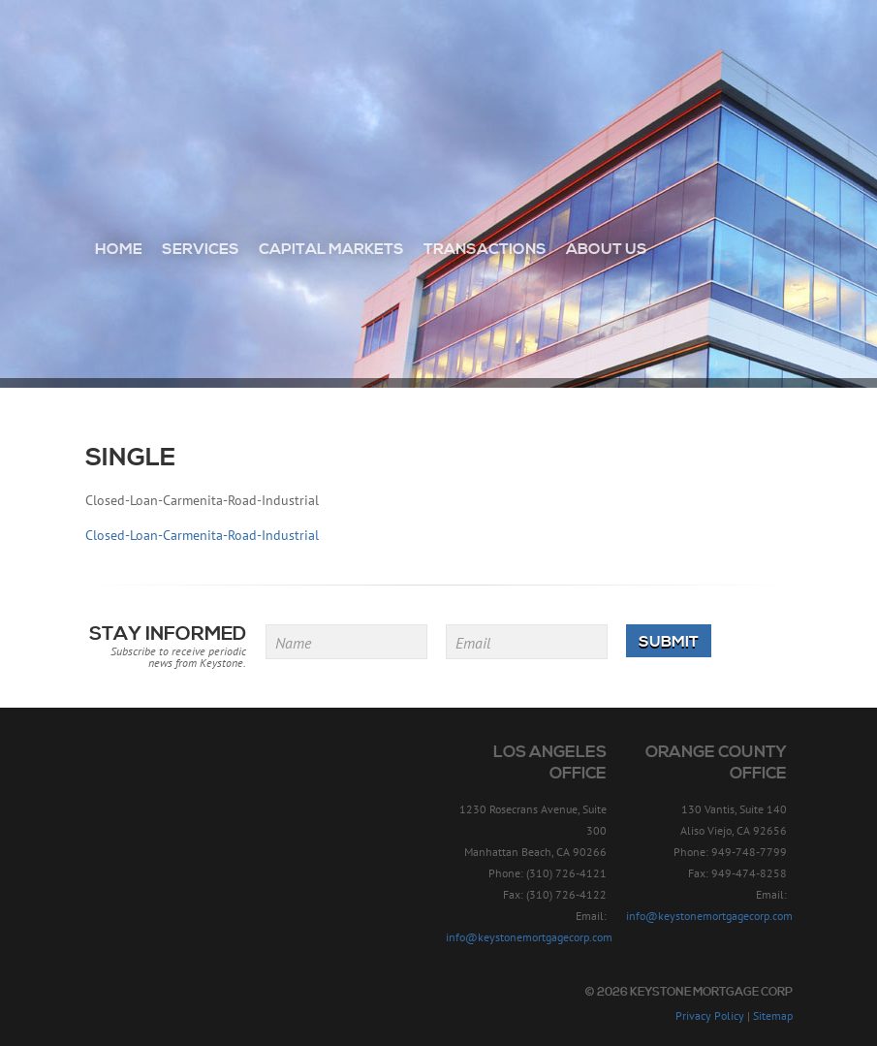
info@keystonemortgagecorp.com (529, 937)
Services (200, 249)
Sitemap (773, 1015)
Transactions (485, 249)
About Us (606, 249)
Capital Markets (331, 249)
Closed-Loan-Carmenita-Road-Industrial (202, 535)
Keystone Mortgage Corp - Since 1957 (438, 84)
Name (293, 642)
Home (118, 249)
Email (472, 642)
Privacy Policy (709, 1015)
